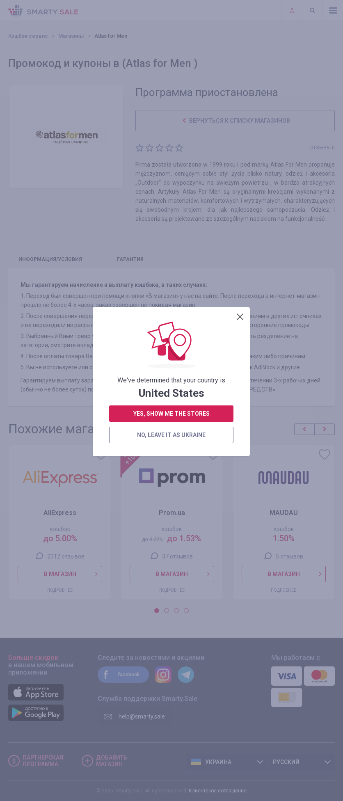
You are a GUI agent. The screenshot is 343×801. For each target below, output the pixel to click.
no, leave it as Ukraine (171, 229)
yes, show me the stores (171, 208)
